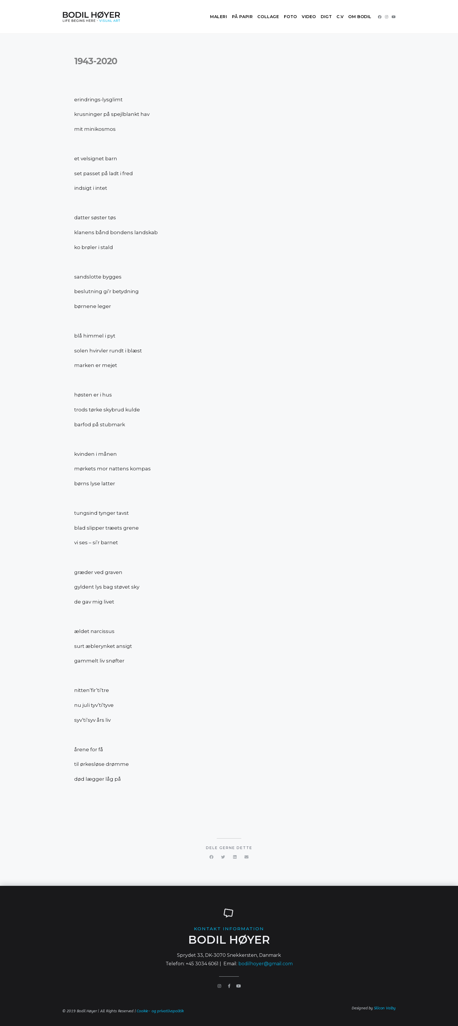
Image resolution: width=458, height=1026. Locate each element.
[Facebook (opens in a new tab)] (379, 17)
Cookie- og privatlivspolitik (160, 1011)
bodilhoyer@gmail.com (265, 963)
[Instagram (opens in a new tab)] (386, 17)
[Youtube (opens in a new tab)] (394, 17)
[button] (211, 857)
